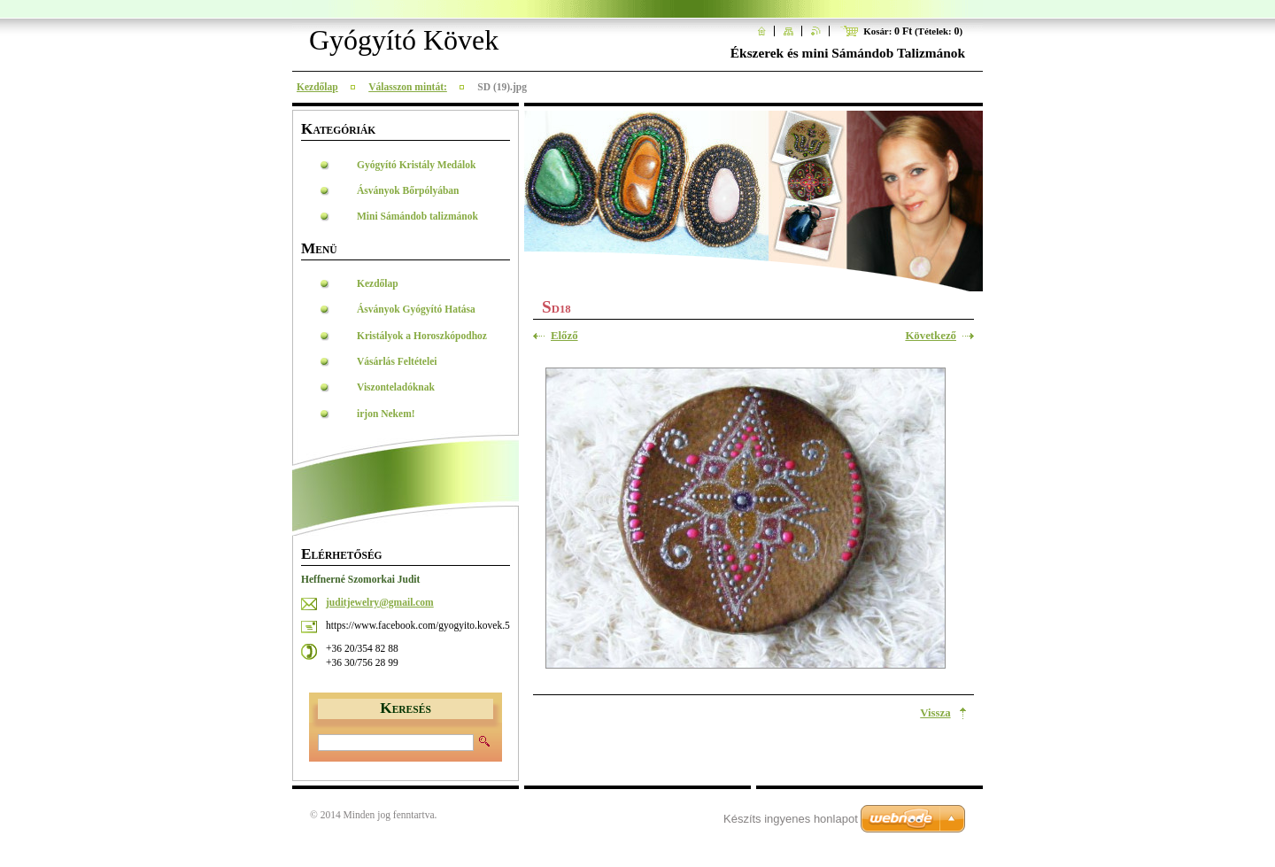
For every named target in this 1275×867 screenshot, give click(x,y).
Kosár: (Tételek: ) (912, 31)
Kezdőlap (317, 86)
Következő (930, 335)
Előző (564, 335)
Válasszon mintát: (407, 86)
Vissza (935, 713)
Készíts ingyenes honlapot (790, 818)
